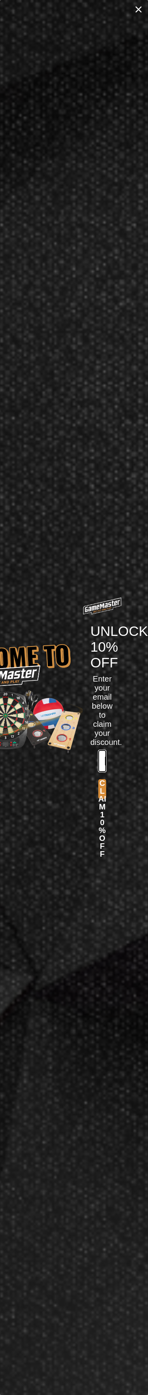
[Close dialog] (138, 9)
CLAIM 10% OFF (102, 789)
